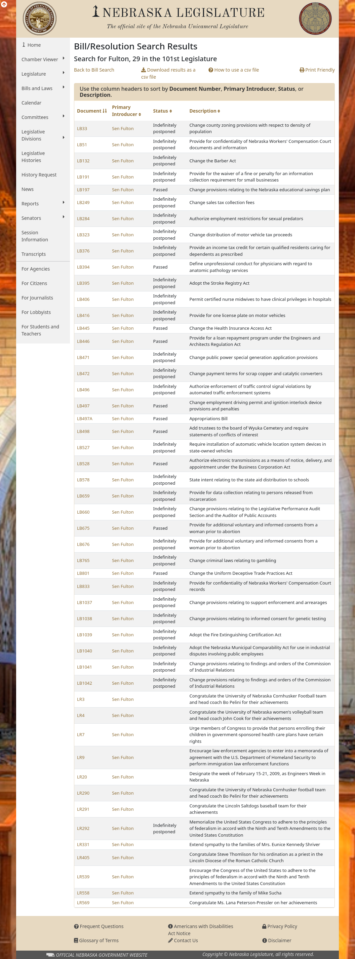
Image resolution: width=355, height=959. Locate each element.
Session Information (35, 236)
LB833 (83, 586)
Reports (43, 203)
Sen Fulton (123, 128)
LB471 (83, 357)
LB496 (83, 390)
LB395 (83, 283)
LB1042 (84, 683)
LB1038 (84, 618)
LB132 (83, 161)
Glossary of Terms (96, 940)
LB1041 (84, 667)
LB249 (83, 202)
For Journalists (37, 297)
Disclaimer (276, 940)
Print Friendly (317, 70)
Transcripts (34, 254)
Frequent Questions (99, 926)
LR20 (82, 777)
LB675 (83, 528)
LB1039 (84, 635)
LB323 (83, 235)
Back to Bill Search (94, 70)
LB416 (83, 315)
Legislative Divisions (43, 135)
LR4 (80, 715)
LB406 (83, 299)
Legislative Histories (33, 156)
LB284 (83, 218)
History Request (39, 174)
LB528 (83, 464)
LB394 (83, 267)
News (28, 189)
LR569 (83, 903)
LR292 (83, 828)
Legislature (43, 73)
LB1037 (84, 602)
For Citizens (34, 283)
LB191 (83, 177)
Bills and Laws (43, 88)
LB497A (84, 418)
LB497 (83, 406)
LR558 (83, 893)
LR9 (80, 757)
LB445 (83, 328)
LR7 (80, 734)
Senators (43, 217)
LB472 (83, 373)
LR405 (83, 857)
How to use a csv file (233, 70)
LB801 (83, 573)
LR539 (83, 877)
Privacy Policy (279, 926)
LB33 (82, 128)
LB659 (83, 496)
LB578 (83, 480)
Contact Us (183, 940)
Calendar (31, 102)
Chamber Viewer (43, 59)
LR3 (80, 699)
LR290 (83, 793)
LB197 (83, 190)
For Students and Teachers (40, 330)
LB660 (83, 512)
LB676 (83, 544)
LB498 (83, 431)
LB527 (83, 447)
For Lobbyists (36, 312)
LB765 (83, 560)
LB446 (83, 341)
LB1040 (84, 651)
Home (33, 45)
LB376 (83, 251)
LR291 (83, 809)
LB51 (82, 145)
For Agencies (36, 269)
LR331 (83, 844)
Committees (43, 117)
